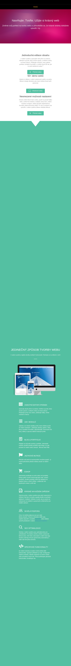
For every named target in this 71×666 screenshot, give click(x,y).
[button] (35, 72)
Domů (35, 7)
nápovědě (38, 519)
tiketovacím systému (41, 521)
